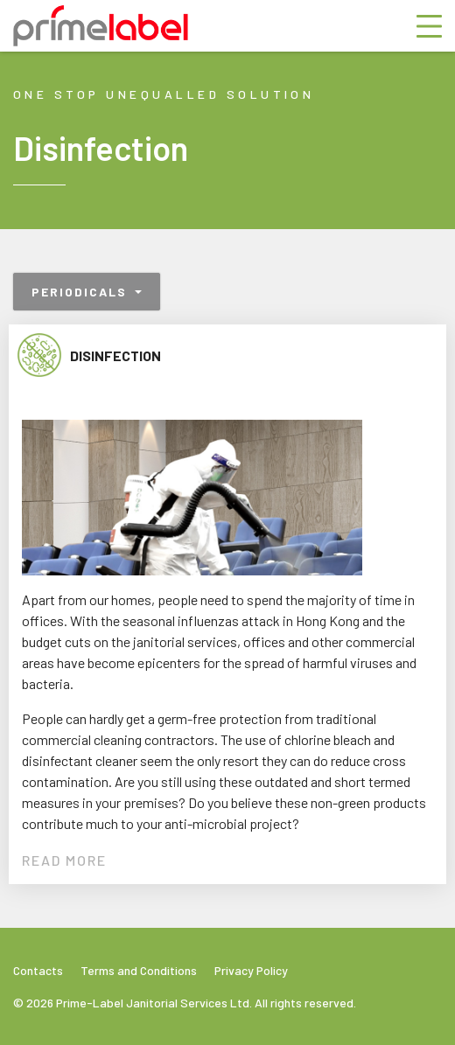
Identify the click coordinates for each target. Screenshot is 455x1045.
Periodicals (81, 291)
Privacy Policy (251, 970)
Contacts (38, 970)
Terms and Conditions (138, 970)
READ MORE (64, 860)
